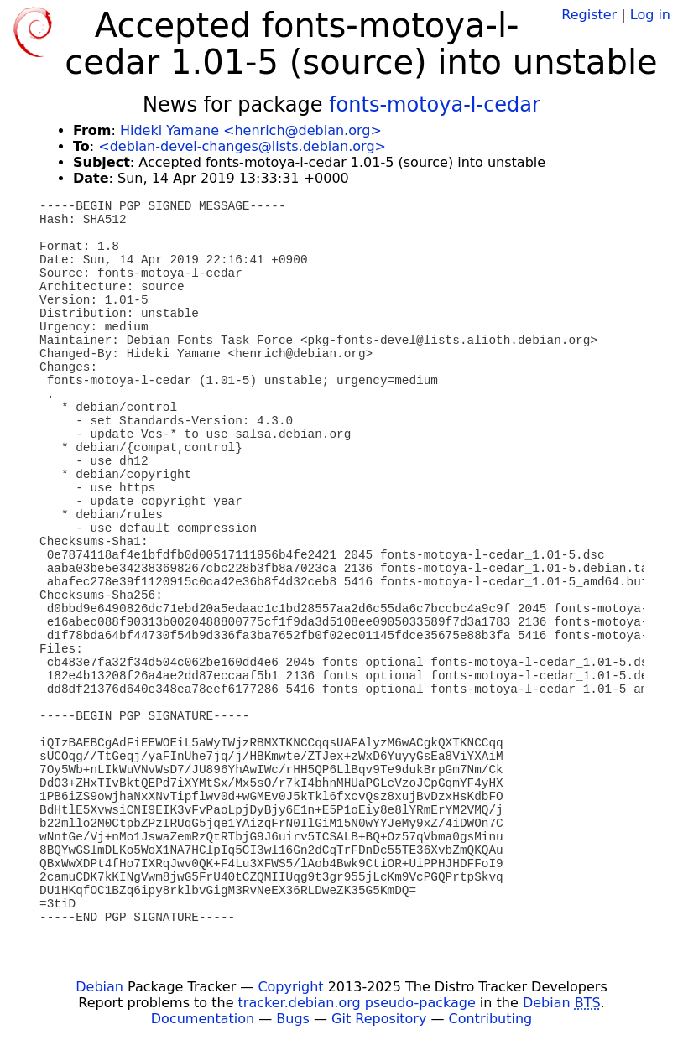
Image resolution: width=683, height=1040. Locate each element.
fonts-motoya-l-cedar (434, 105)
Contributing (491, 1019)
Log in (650, 15)
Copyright (290, 987)
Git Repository (378, 1019)
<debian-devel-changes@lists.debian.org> (242, 146)
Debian (99, 987)
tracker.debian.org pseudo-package (357, 1003)
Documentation (202, 1019)
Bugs (293, 1019)
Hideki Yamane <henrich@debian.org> (251, 130)
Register (589, 15)
